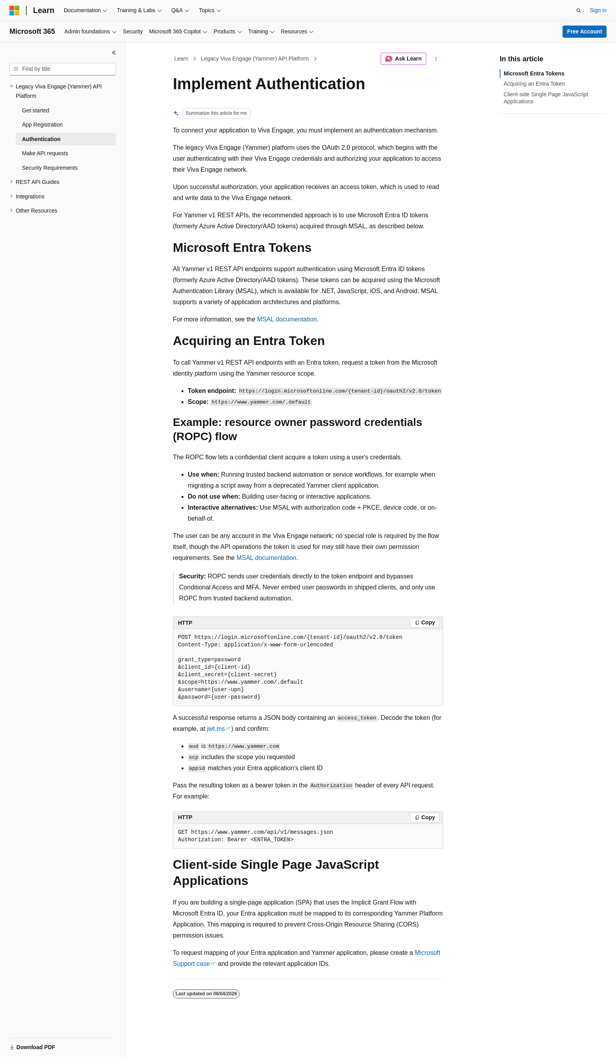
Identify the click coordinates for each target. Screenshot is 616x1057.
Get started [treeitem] (35, 110)
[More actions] (436, 59)
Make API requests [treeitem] (45, 153)
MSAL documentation (287, 319)
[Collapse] (114, 53)
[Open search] (579, 11)
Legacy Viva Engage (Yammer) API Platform (255, 58)
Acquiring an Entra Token (534, 84)
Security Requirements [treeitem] (50, 168)
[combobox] (62, 69)
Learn (181, 58)
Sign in (598, 10)
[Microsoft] (14, 11)
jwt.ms (216, 728)
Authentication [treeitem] (41, 139)
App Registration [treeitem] (42, 124)
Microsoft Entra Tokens (534, 73)
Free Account (584, 31)
